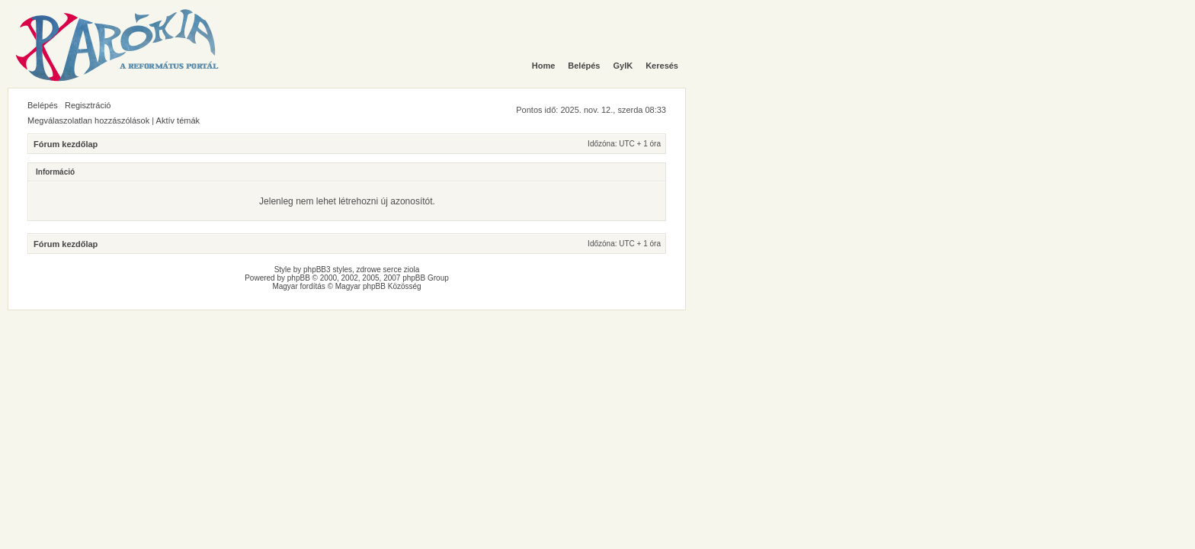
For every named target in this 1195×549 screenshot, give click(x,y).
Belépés (42, 105)
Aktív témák (178, 120)
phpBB (298, 278)
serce (392, 269)
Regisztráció (88, 105)
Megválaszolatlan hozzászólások (88, 120)
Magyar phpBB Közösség (378, 286)
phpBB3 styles (327, 269)
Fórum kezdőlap (66, 144)
